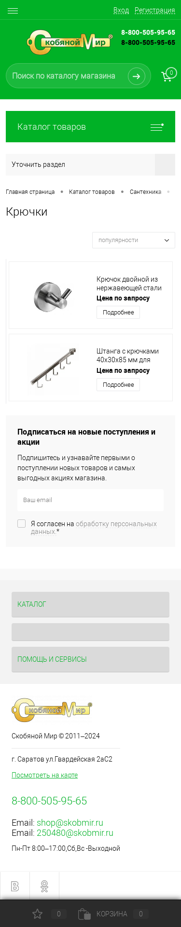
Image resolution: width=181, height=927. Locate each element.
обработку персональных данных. (94, 527)
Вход (121, 10)
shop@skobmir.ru (70, 823)
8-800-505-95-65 (148, 42)
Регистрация (155, 10)
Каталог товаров (90, 126)
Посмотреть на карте (45, 775)
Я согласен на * (94, 527)
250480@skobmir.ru (75, 833)
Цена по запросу (123, 297)
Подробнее (118, 312)
